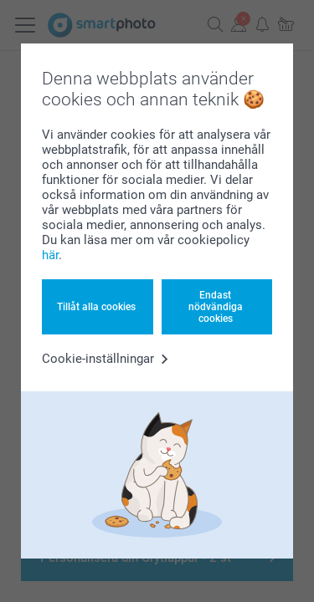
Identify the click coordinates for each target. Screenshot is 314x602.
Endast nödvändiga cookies (215, 307)
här (50, 255)
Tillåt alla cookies (96, 307)
